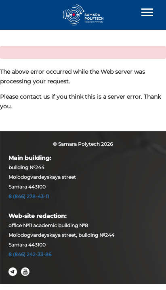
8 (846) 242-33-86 (29, 254)
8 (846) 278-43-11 (28, 196)
